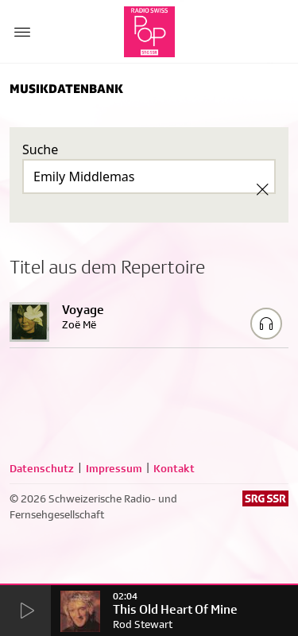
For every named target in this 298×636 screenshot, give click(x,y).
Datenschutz (42, 468)
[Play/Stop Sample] (266, 323)
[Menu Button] (22, 32)
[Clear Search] (262, 189)
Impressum (114, 468)
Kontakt (174, 468)
